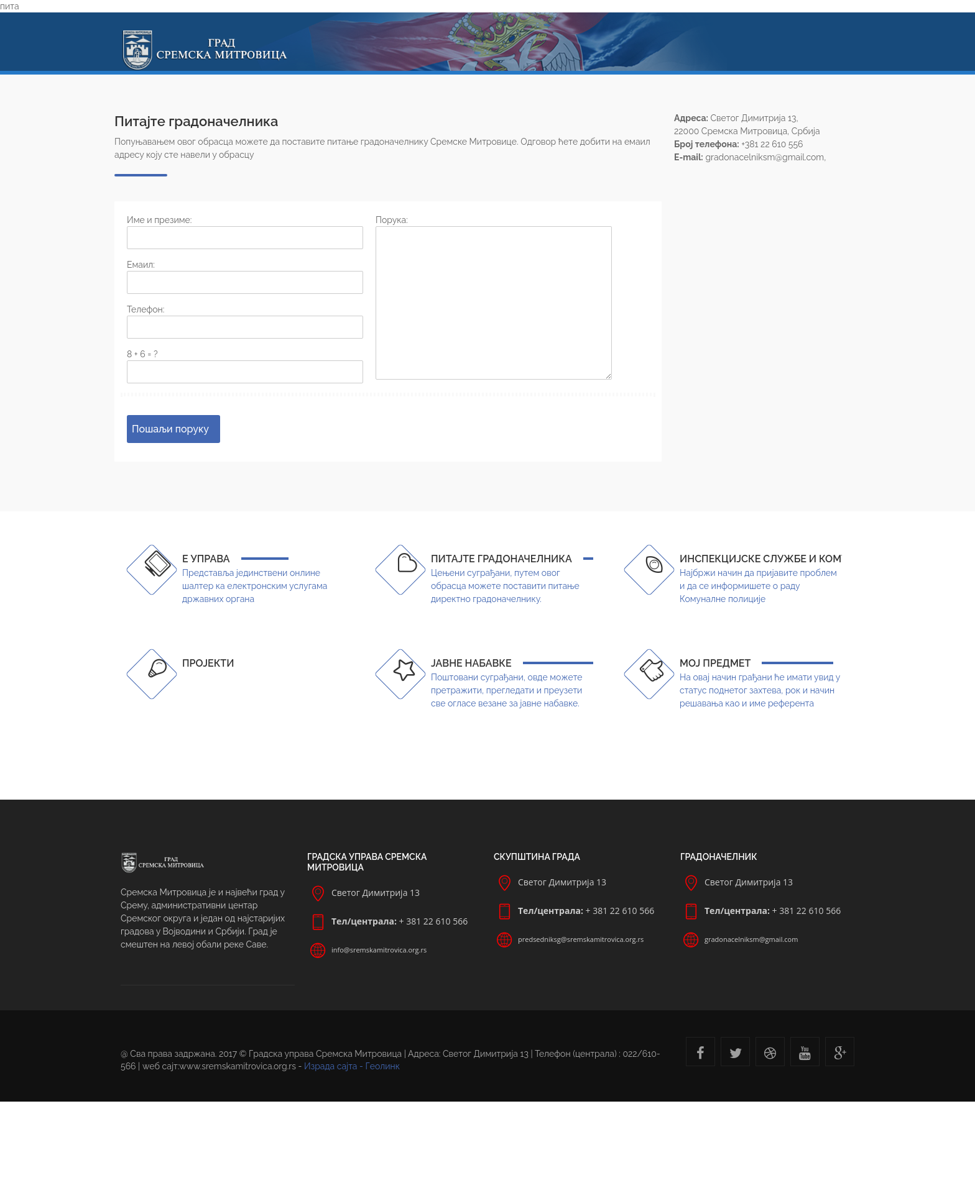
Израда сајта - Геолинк (352, 1066)
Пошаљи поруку (170, 429)
